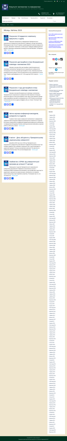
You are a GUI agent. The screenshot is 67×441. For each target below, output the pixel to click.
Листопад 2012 (52, 400)
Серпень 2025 (52, 134)
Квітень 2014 (52, 373)
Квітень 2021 (52, 229)
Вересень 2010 (52, 432)
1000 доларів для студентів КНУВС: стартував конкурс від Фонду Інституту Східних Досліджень (56, 46)
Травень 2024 (52, 161)
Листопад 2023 (52, 173)
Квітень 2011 (52, 422)
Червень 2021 (52, 226)
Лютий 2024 (51, 167)
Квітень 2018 (52, 297)
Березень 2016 (52, 338)
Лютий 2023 (51, 191)
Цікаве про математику (8, 21)
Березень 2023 (52, 189)
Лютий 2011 (51, 426)
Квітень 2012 (52, 408)
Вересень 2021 (52, 222)
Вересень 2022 (52, 198)
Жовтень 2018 (52, 286)
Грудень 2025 (52, 126)
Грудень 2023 (52, 171)
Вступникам (49, 18)
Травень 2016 (52, 334)
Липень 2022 (52, 202)
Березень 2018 (52, 299)
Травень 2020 (52, 251)
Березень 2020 (52, 255)
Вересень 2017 (52, 311)
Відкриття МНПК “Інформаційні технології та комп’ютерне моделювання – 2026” (55, 95)
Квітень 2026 (52, 119)
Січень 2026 (51, 124)
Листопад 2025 (52, 128)
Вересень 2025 (52, 132)
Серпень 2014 (52, 369)
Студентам (42, 18)
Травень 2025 (52, 140)
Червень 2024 (52, 159)
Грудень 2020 (52, 237)
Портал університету (48, 1)
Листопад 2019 (52, 262)
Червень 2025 (52, 138)
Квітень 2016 (52, 336)
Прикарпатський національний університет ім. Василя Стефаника (32, 439)
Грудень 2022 (52, 194)
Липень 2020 (52, 247)
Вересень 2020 (52, 243)
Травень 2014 (52, 371)
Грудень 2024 (52, 150)
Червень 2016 (52, 332)
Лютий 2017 (51, 321)
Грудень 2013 (52, 379)
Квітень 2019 (52, 274)
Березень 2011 (52, 424)
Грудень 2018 (52, 282)
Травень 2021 (52, 227)
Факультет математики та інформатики (24, 7)
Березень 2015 (52, 358)
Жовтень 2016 (52, 327)
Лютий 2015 (51, 360)
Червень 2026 (52, 115)
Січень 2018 (51, 303)
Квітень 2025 (52, 142)
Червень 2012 (52, 406)
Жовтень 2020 (52, 241)
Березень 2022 (52, 210)
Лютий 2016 (51, 340)
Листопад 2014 (52, 364)
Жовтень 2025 (52, 130)
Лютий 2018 (51, 301)
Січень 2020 (51, 259)
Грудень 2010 (52, 428)
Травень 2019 (52, 272)
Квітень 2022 (52, 208)
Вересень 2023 (52, 177)
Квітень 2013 (52, 391)
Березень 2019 (52, 276)
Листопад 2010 (52, 430)
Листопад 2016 (52, 325)
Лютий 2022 (51, 212)
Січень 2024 (51, 169)
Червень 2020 (52, 249)
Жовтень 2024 (52, 154)
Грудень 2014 (52, 362)
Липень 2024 (52, 158)
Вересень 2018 (52, 288)
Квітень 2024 (52, 163)
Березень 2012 (52, 410)
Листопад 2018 (52, 284)
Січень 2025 (51, 148)
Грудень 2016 (52, 323)
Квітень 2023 (52, 187)
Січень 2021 (51, 235)
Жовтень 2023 (52, 175)
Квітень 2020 (52, 253)
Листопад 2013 (52, 381)
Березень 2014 (52, 375)
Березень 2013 (52, 393)
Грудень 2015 (52, 344)
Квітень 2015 (52, 356)
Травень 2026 (52, 117)
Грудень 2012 (52, 399)
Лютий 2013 (51, 395)
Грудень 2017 (52, 305)
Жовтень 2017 (52, 309)
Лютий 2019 (51, 278)
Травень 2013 (52, 389)
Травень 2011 (52, 420)
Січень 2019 (51, 280)
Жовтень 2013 (52, 383)
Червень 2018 (52, 294)
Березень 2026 (52, 121)
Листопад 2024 (52, 152)
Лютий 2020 (51, 257)
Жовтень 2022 (52, 196)
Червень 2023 (52, 183)
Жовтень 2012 (52, 402)
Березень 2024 (52, 165)
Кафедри (13, 18)
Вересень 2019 (52, 266)
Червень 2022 (52, 204)
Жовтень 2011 (52, 418)
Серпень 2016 (52, 330)
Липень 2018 (52, 292)
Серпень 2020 (52, 245)
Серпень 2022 (52, 200)
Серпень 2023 (52, 179)
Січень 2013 (51, 397)
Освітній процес (24, 18)
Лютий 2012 (51, 412)
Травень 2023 (52, 185)
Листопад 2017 (52, 307)
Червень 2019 (52, 270)
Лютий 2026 (51, 123)
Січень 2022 (51, 214)
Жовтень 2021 (52, 220)
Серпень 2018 (52, 290)
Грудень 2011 (52, 414)
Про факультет (6, 18)
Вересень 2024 (52, 156)
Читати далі (10, 50)
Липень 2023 (52, 181)
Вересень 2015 (52, 350)
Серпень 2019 (52, 268)
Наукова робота (34, 18)
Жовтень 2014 (52, 365)
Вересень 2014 (52, 367)
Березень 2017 (52, 319)
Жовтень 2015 (52, 348)
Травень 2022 (52, 206)
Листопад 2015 (52, 346)
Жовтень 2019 (52, 264)
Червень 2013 (52, 387)
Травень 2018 (52, 296)
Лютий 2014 (51, 377)
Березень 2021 (52, 231)
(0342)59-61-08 (44, 13)
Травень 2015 (52, 354)
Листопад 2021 (52, 218)
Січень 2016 (51, 342)
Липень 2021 (52, 224)
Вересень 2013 (52, 385)
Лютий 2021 (51, 233)
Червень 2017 (52, 313)
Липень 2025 (52, 136)
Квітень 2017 (52, 317)
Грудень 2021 (52, 216)
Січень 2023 (51, 193)
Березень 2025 (52, 144)
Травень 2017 (52, 315)
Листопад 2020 (52, 239)
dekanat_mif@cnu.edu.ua (46, 14)
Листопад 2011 (52, 416)
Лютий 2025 (51, 146)
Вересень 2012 (52, 404)
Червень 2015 (52, 352)
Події (19, 18)
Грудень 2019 (52, 261)
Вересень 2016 (52, 329)
